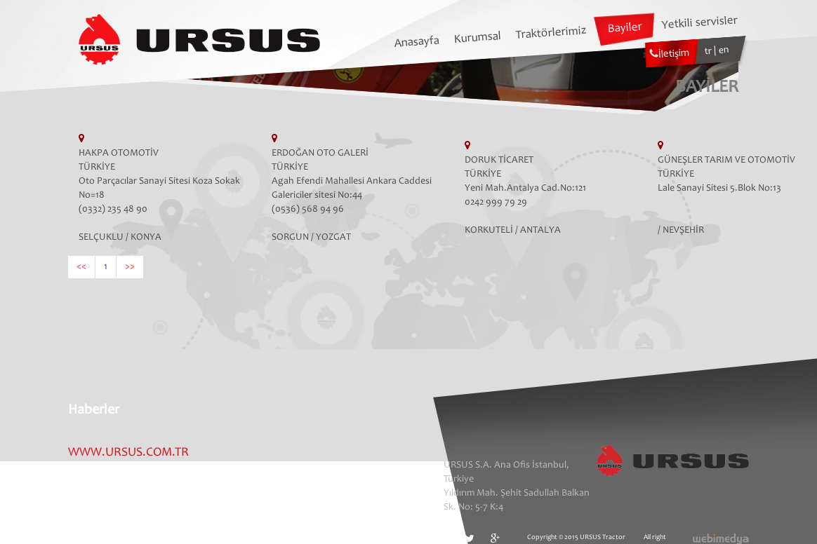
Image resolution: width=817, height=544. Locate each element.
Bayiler (624, 29)
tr (710, 51)
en (724, 51)
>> (130, 267)
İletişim (670, 54)
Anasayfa (416, 42)
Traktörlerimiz (551, 33)
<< (81, 267)
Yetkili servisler (699, 23)
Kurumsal (478, 38)
